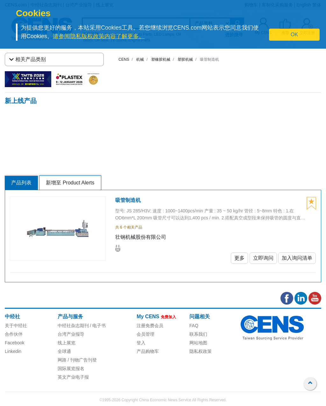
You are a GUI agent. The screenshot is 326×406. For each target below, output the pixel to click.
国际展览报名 (71, 368)
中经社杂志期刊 (73, 325)
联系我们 (198, 334)
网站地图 (198, 342)
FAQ (193, 325)
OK (294, 34)
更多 (239, 258)
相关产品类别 (27, 59)
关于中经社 (16, 325)
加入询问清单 (297, 258)
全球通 (64, 351)
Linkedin (13, 351)
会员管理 (145, 334)
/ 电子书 (97, 325)
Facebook (14, 342)
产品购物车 (148, 351)
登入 (141, 342)
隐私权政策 (200, 351)
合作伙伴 (14, 334)
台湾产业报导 (71, 334)
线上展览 (66, 342)
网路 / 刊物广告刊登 (77, 359)
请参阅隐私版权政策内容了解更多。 (99, 36)
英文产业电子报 (73, 377)
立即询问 (263, 258)
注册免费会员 (150, 325)
